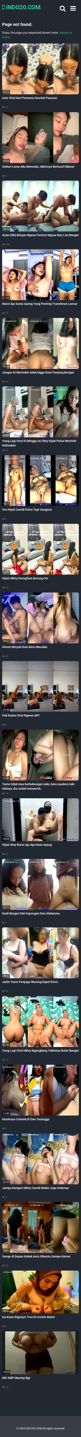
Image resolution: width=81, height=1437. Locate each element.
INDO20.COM (21, 7)
